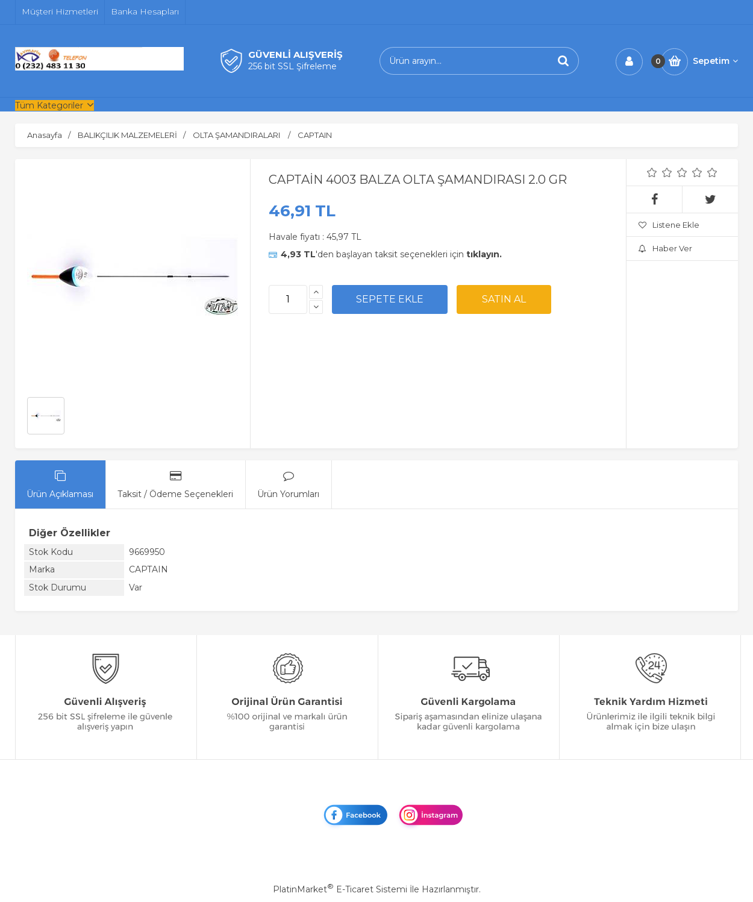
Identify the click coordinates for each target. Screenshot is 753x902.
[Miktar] (288, 299)
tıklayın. (484, 254)
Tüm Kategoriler (49, 105)
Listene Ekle (669, 225)
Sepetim (715, 60)
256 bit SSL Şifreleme (292, 66)
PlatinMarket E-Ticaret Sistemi (340, 889)
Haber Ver (665, 248)
